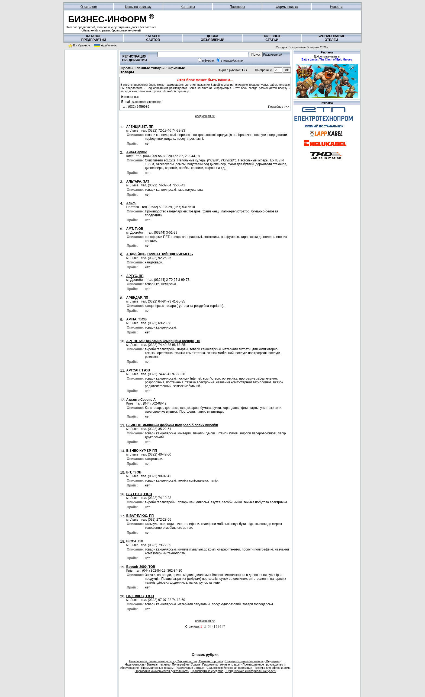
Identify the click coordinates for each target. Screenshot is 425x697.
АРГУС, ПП (135, 276)
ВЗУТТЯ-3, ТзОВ (139, 494)
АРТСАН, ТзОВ (138, 370)
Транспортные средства (207, 671)
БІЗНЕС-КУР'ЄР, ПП (141, 451)
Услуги (195, 664)
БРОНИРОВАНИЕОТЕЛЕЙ (331, 38)
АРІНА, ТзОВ (136, 319)
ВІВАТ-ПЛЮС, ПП (140, 516)
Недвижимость (134, 664)
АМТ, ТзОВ (134, 229)
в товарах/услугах (232, 60)
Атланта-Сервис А (141, 400)
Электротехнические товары (244, 661)
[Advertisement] (91, 86)
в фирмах (208, 60)
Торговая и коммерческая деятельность (162, 671)
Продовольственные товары (220, 664)
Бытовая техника (158, 664)
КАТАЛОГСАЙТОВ (153, 38)
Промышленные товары (156, 667)
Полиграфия (180, 664)
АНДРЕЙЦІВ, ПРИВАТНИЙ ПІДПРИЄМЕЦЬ (159, 254)
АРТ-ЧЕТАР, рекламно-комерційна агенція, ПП (163, 341)
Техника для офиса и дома (272, 667)
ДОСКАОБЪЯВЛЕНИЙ (212, 38)
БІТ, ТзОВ (133, 472)
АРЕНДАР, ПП (137, 298)
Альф (131, 203)
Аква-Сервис (136, 152)
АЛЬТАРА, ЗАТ (137, 181)
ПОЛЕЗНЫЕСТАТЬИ (271, 38)
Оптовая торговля (210, 661)
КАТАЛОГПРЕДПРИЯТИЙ (93, 38)
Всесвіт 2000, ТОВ (140, 567)
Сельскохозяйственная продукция (229, 667)
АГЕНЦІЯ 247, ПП (139, 127)
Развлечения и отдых (189, 667)
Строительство (186, 661)
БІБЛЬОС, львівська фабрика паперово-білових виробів (172, 425)
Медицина (272, 661)
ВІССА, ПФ (134, 541)
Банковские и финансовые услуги (152, 661)
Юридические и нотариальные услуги (250, 671)
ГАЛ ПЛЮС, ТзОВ (140, 596)
